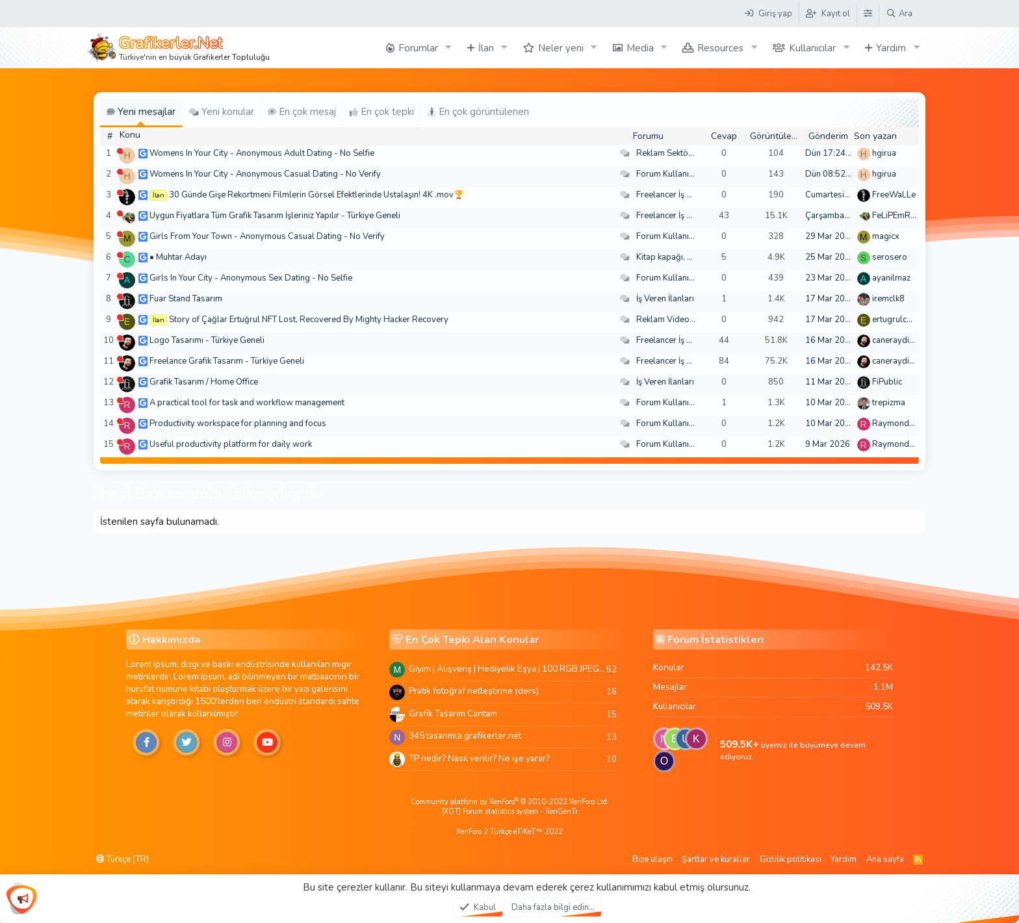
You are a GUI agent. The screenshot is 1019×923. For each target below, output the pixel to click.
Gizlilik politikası (790, 859)
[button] (448, 48)
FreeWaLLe (894, 195)
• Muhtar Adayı (178, 257)
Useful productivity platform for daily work (230, 444)
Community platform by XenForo (510, 802)
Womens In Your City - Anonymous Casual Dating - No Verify (265, 174)
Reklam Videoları (669, 319)
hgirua (884, 153)
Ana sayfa (885, 859)
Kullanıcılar (812, 48)
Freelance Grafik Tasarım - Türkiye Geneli (226, 361)
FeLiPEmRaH (897, 215)
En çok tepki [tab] (382, 111)
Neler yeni (561, 48)
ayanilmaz (891, 278)
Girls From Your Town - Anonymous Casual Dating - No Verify (267, 236)
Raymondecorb (901, 423)
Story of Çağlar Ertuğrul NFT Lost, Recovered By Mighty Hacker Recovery (308, 319)
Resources (720, 48)
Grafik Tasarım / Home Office (203, 382)
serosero (889, 257)
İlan (486, 48)
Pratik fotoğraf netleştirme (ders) (474, 691)
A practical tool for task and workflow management (246, 403)
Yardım (891, 48)
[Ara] (899, 14)
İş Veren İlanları (665, 299)
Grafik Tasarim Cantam (453, 713)
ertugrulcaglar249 (907, 319)
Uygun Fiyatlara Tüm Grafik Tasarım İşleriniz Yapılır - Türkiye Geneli (274, 215)
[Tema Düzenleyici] (868, 14)
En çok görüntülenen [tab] (478, 111)
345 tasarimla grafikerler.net (465, 735)
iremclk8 (888, 299)
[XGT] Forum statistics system (510, 811)
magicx (885, 236)
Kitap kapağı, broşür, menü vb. (693, 257)
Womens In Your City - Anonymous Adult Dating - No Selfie (261, 153)
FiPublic (887, 382)
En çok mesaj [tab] (302, 111)
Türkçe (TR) (122, 859)
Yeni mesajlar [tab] (141, 111)
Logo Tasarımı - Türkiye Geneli (206, 340)
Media (640, 48)
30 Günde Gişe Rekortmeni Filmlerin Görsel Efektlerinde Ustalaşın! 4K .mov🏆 (316, 195)
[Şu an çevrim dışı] (119, 151)
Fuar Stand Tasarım (185, 299)
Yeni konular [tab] (221, 111)
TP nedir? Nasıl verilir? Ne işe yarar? (479, 758)
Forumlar (418, 48)
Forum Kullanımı (667, 174)
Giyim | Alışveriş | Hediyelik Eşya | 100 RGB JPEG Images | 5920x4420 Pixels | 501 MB (507, 669)
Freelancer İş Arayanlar (680, 195)
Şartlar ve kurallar (716, 859)
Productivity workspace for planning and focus (237, 423)
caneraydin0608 (903, 340)
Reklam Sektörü (666, 153)
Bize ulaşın (652, 859)
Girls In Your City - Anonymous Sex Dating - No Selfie (250, 278)
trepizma (888, 403)
